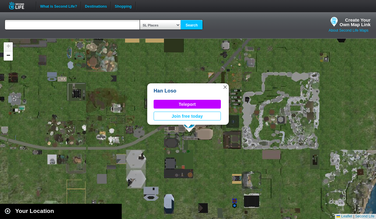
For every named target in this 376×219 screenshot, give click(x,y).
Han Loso (165, 90)
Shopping (123, 5)
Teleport (187, 104)
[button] (225, 87)
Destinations (96, 5)
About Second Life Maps (348, 30)
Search (192, 25)
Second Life (20, 6)
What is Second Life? (58, 5)
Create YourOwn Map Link (355, 22)
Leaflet (344, 216)
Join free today (187, 116)
